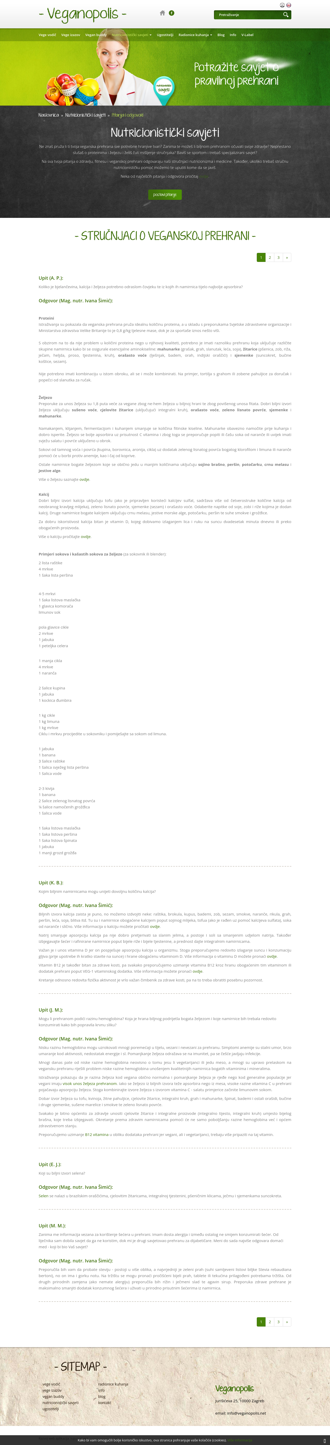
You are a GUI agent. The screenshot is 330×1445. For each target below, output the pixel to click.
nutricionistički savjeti (61, 1403)
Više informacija (240, 1440)
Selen (43, 1195)
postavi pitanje (165, 195)
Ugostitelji (165, 34)
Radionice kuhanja (195, 34)
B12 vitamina (97, 1134)
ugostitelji (51, 1409)
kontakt (104, 1403)
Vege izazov (70, 34)
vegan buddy (53, 1396)
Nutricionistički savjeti (132, 34)
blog (101, 1396)
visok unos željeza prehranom (90, 1083)
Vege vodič (47, 34)
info (101, 1390)
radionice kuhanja (113, 1384)
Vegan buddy (96, 34)
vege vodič (51, 1384)
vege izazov (52, 1390)
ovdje (203, 176)
